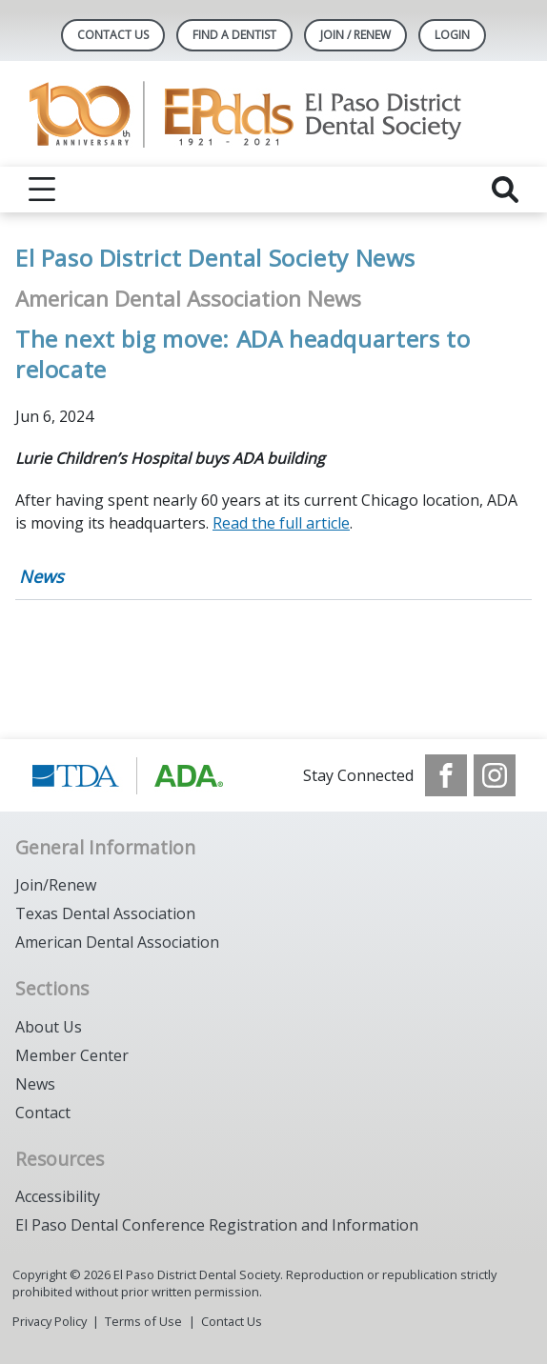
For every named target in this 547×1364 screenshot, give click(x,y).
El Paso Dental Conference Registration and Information (216, 1224)
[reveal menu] (42, 189)
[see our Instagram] (495, 775)
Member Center (72, 1055)
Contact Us (113, 35)
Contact (43, 1112)
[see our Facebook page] (446, 775)
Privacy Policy (49, 1321)
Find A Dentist (234, 35)
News (41, 576)
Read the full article (281, 522)
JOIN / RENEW (355, 35)
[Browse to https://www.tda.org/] (128, 775)
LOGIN (452, 35)
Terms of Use (143, 1321)
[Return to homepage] (274, 114)
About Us (48, 1026)
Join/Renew (55, 884)
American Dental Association (117, 942)
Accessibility (57, 1196)
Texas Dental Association (105, 913)
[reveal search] (505, 189)
